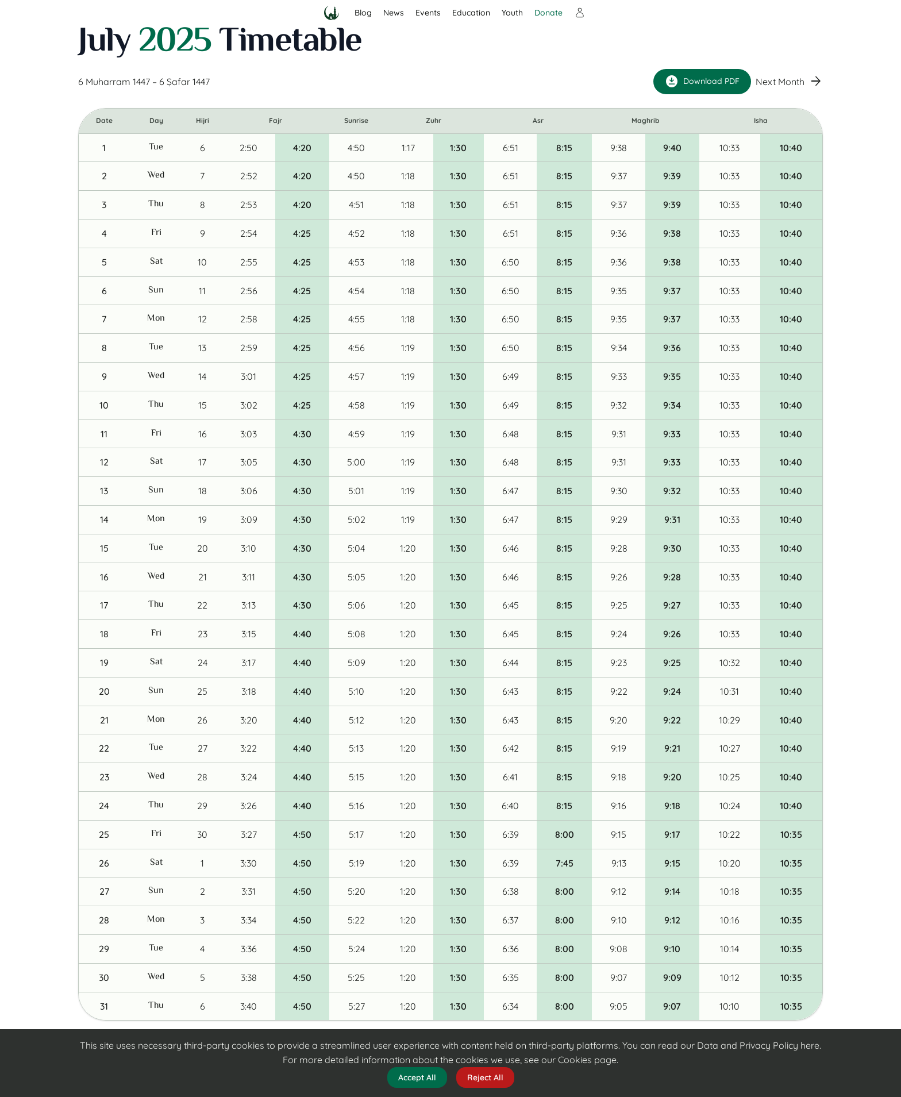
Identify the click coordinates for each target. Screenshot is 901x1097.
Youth (512, 12)
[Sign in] (580, 12)
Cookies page (587, 1059)
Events (428, 12)
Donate (548, 12)
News (393, 12)
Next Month (789, 82)
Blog (363, 12)
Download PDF (702, 82)
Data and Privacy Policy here (758, 1045)
